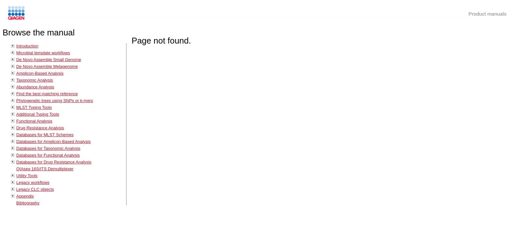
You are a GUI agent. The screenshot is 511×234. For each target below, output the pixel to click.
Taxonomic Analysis (34, 80)
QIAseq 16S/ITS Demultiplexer (44, 168)
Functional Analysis (34, 121)
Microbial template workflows (43, 52)
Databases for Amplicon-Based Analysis (53, 141)
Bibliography (27, 203)
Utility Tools (26, 175)
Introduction (27, 46)
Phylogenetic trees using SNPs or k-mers (54, 100)
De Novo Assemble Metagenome (47, 66)
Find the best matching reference (47, 93)
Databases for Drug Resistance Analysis (53, 162)
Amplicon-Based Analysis (39, 73)
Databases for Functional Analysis (48, 155)
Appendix (25, 196)
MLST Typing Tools (34, 107)
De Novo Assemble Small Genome (48, 59)
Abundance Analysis (35, 86)
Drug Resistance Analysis (40, 127)
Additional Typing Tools (37, 114)
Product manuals (487, 14)
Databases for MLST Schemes (44, 134)
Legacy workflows (32, 182)
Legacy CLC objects (35, 189)
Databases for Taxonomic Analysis (48, 148)
